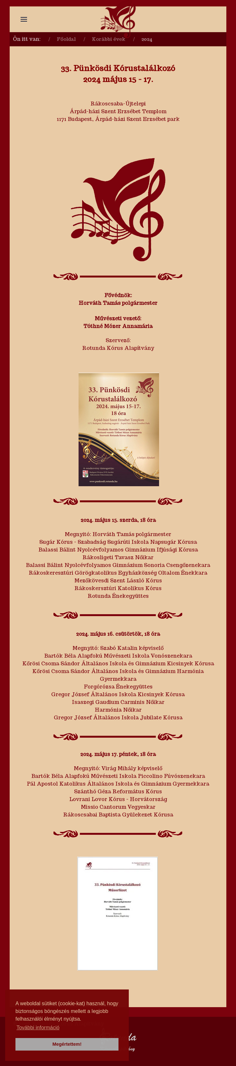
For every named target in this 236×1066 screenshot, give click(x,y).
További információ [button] (37, 1027)
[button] (24, 19)
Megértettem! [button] (66, 1044)
